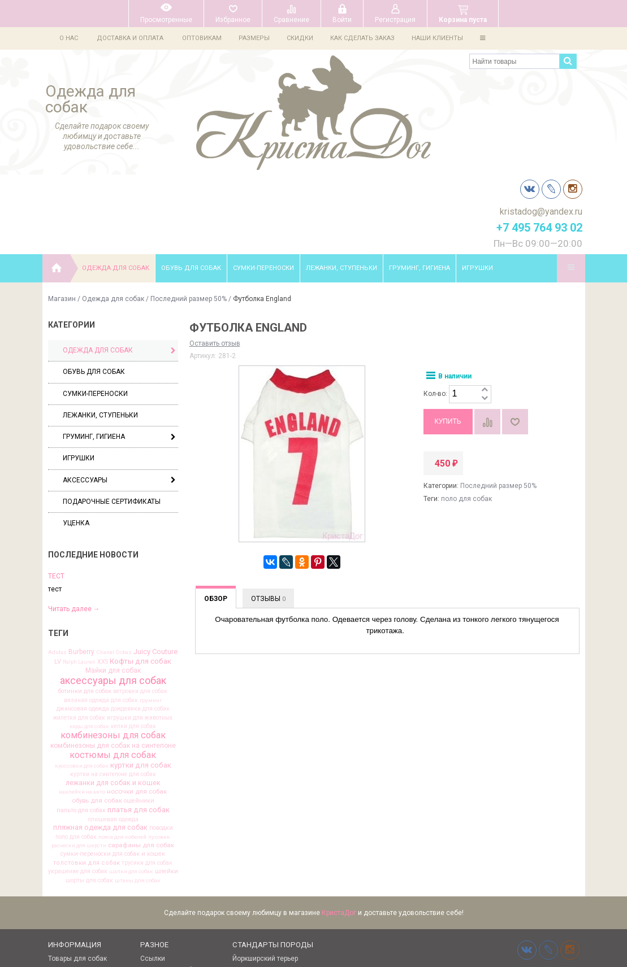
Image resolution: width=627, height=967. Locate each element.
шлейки (166, 794)
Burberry (81, 574)
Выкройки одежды (78, 892)
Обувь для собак (191, 190)
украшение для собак (77, 794)
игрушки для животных (139, 640)
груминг (151, 623)
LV (57, 584)
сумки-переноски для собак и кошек (112, 777)
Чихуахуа (247, 904)
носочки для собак (137, 714)
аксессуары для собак (113, 603)
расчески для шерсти (78, 768)
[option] (113, 514)
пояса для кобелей (122, 760)
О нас (68, 38)
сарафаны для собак (141, 768)
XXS (102, 585)
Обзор (215, 521)
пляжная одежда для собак (100, 750)
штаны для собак (138, 803)
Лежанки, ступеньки (341, 190)
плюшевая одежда (113, 742)
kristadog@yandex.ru (541, 95)
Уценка (76, 446)
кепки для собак (133, 649)
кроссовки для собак (82, 688)
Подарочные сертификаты (112, 424)
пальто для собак (81, 733)
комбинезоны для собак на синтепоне (113, 668)
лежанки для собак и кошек (113, 705)
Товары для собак (77, 881)
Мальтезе (247, 915)
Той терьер (249, 892)
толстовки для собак (86, 785)
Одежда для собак (115, 190)
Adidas (57, 575)
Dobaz (124, 575)
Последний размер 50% (188, 221)
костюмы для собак (113, 677)
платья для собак (138, 732)
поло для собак (76, 760)
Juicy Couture (155, 574)
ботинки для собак (84, 614)
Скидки (303, 38)
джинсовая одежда (83, 631)
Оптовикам (202, 38)
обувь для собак (97, 723)
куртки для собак (140, 687)
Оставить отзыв (214, 266)
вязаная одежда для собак (101, 623)
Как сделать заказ (367, 38)
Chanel (105, 575)
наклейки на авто (82, 714)
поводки (161, 751)
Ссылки (152, 881)
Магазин (62, 221)
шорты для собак (89, 803)
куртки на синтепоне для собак (113, 697)
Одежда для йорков (81, 904)
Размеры (255, 38)
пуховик (159, 760)
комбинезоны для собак (113, 658)
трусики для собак (147, 786)
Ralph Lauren (79, 584)
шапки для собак (131, 794)
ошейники (139, 724)
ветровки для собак (140, 614)
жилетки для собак (79, 640)
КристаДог (339, 835)
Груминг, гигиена (419, 190)
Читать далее (74, 531)
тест (56, 499)
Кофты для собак (140, 584)
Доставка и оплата (130, 38)
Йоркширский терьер (265, 881)
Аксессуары (119, 403)
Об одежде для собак (84, 915)
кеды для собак (89, 649)
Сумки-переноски (263, 190)
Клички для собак (169, 892)
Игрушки (477, 190)
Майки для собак (113, 593)
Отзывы (268, 521)
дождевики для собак (140, 631)
